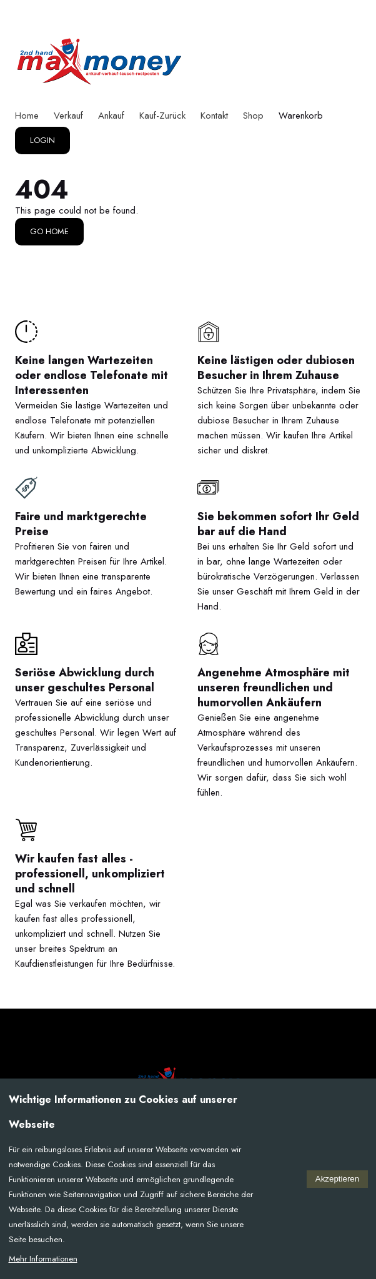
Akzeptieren (337, 1178)
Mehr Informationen (43, 1259)
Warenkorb (301, 115)
